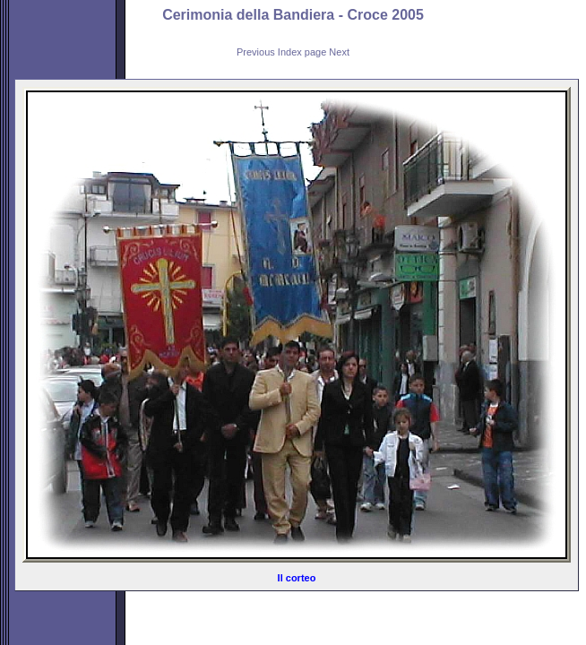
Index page (302, 52)
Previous (256, 52)
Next (339, 52)
